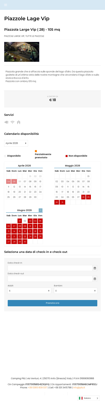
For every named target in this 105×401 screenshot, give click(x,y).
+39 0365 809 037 (37, 387)
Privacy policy (33, 393)
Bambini (58, 285)
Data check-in (15, 262)
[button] (5, 5)
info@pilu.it (79, 387)
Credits (75, 393)
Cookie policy (56, 393)
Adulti (10, 285)
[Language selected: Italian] (88, 398)
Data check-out (16, 273)
